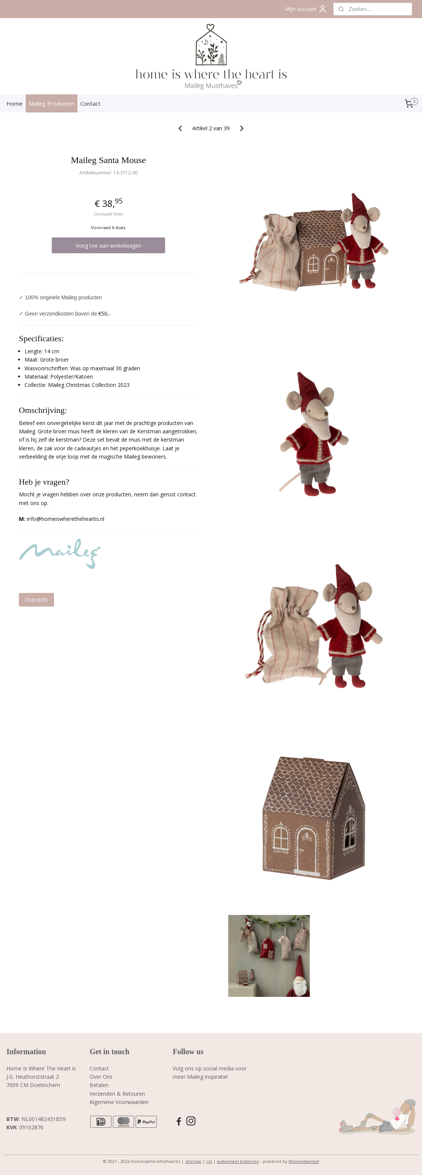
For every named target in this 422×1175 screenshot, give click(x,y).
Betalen (99, 1085)
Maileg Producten (51, 103)
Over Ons (101, 1076)
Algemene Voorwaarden (119, 1102)
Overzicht (36, 599)
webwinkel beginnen (238, 1161)
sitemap (193, 1161)
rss (209, 1161)
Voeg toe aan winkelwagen (108, 245)
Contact (90, 103)
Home (14, 103)
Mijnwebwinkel (304, 1161)
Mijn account (306, 9)
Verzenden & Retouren (117, 1093)
